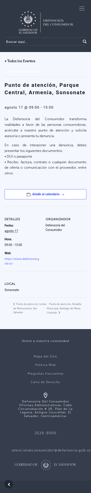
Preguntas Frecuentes (46, 373)
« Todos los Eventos (20, 61)
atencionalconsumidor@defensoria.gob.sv (51, 450)
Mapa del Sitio (45, 356)
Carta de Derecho (45, 382)
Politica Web (45, 365)
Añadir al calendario (46, 194)
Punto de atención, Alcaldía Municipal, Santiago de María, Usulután (64, 308)
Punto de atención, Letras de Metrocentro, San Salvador (29, 308)
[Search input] (43, 41)
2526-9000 (45, 433)
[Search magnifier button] (84, 41)
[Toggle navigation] (82, 8)
